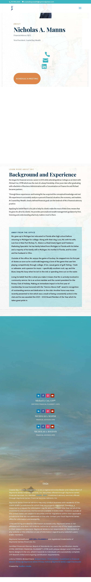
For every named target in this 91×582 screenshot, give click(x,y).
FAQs (45, 488)
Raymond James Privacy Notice (37, 567)
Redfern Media (25, 571)
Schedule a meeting (27, 81)
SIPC (45, 500)
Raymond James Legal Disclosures (66, 567)
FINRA (39, 500)
